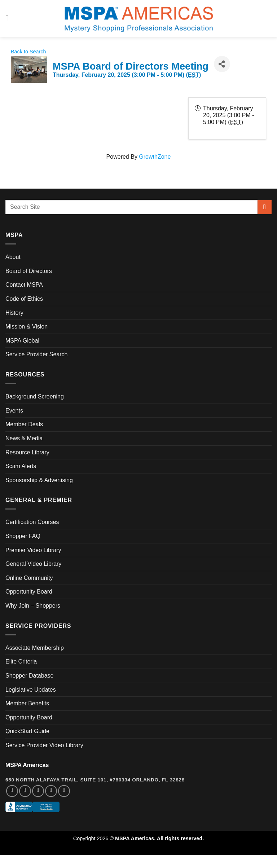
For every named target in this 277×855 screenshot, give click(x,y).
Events (14, 410)
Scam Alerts (20, 466)
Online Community (29, 578)
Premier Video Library (33, 550)
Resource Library (27, 452)
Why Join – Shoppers (32, 606)
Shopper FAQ (22, 536)
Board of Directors (28, 271)
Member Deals (24, 424)
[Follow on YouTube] (64, 791)
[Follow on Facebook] (12, 791)
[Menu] (9, 18)
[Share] (222, 64)
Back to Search (28, 51)
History (14, 313)
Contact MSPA (24, 285)
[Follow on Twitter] (38, 791)
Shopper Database (29, 676)
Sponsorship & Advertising (39, 480)
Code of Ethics (24, 299)
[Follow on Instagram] (25, 791)
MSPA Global (22, 341)
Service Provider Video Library (44, 745)
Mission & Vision (26, 326)
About (13, 257)
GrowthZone (155, 157)
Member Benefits (27, 703)
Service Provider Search (36, 354)
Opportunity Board (28, 592)
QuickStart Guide (27, 731)
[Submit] (265, 207)
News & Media (24, 438)
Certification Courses (32, 522)
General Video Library (33, 564)
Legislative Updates (30, 690)
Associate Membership (34, 648)
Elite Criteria (21, 661)
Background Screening (34, 396)
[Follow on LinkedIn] (51, 791)
